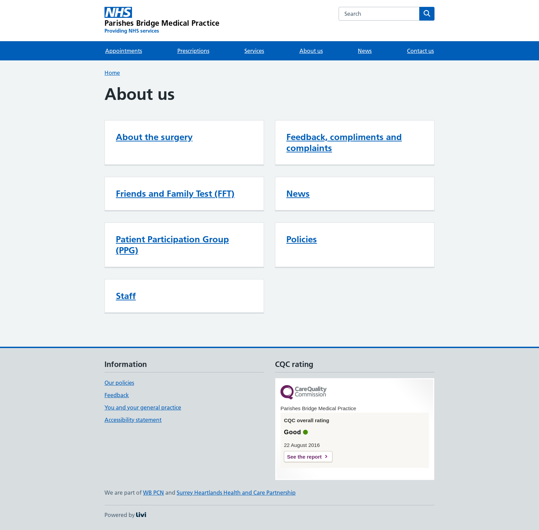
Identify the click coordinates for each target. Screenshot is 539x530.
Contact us (420, 50)
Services (254, 50)
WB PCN (153, 492)
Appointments (123, 50)
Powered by (125, 514)
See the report (304, 457)
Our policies (119, 382)
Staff (126, 295)
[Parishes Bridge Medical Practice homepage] (161, 20)
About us (311, 50)
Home (112, 72)
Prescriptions (193, 50)
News (365, 50)
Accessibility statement (133, 419)
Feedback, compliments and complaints (344, 142)
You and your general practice (142, 407)
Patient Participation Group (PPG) (172, 245)
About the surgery (154, 136)
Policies (301, 239)
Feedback (116, 395)
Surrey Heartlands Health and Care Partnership (236, 492)
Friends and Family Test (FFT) (175, 193)
